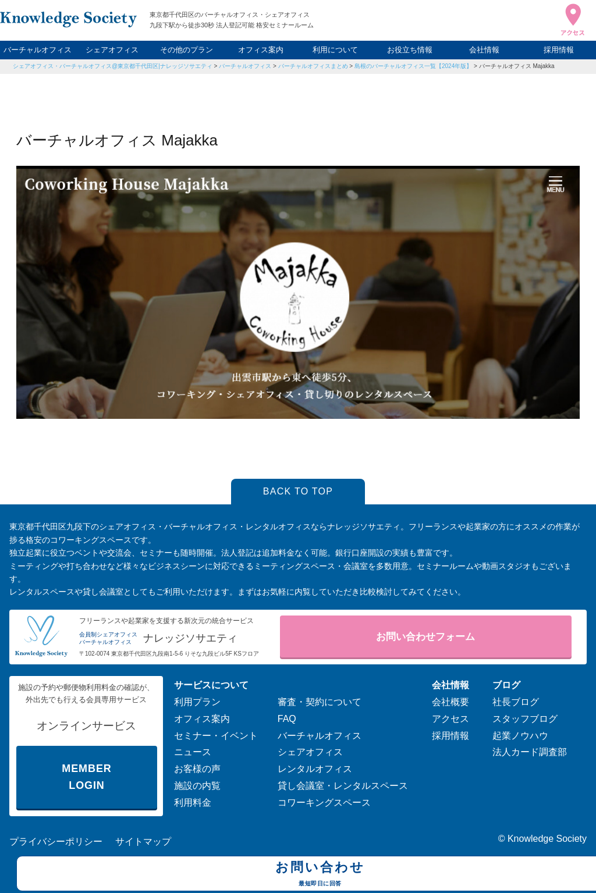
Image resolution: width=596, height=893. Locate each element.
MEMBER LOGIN (86, 777)
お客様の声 (197, 769)
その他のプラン (186, 49)
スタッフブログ (525, 719)
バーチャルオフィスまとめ (313, 66)
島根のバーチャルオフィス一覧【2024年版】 (413, 66)
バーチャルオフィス (37, 49)
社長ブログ (515, 702)
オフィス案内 (260, 49)
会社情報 (484, 49)
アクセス (450, 719)
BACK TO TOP (298, 491)
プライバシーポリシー (55, 841)
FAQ (287, 719)
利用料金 (192, 802)
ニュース (192, 752)
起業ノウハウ (520, 736)
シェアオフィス (112, 49)
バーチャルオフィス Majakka (517, 66)
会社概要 (450, 702)
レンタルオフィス (315, 769)
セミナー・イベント (216, 736)
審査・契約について (319, 702)
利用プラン (197, 702)
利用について (335, 49)
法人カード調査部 (529, 752)
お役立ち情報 (409, 49)
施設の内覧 (197, 786)
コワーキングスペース (324, 802)
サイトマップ (143, 841)
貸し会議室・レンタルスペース (343, 786)
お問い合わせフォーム (425, 636)
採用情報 (559, 49)
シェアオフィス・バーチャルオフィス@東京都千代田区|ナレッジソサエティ (112, 66)
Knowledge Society (547, 839)
